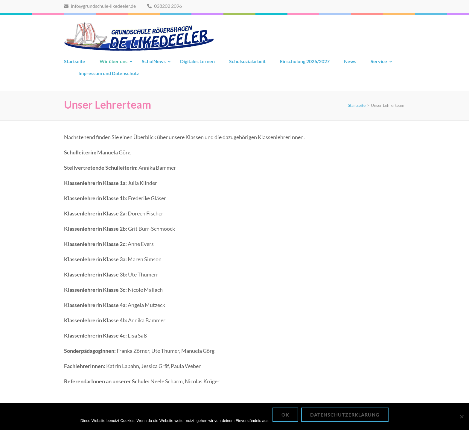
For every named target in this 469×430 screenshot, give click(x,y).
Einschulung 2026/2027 (305, 61)
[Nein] (462, 417)
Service (379, 61)
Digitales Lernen (197, 61)
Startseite (74, 61)
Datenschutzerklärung (345, 414)
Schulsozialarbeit (247, 61)
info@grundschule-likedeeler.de (100, 6)
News (350, 61)
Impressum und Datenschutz (108, 73)
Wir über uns (113, 61)
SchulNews (154, 61)
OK (285, 414)
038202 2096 (164, 6)
